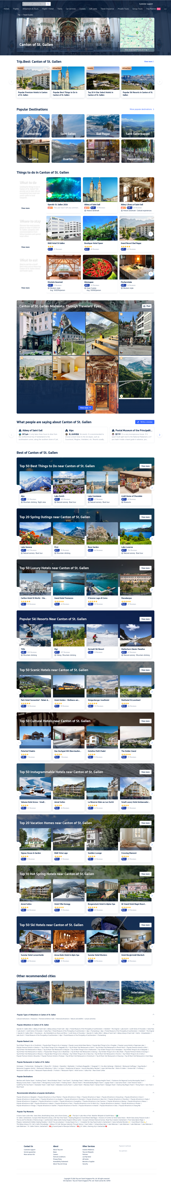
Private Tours (123, 9)
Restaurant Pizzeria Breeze (43, 1070)
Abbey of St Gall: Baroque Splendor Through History (66, 1124)
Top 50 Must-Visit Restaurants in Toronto (108, 1054)
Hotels (6, 9)
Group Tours (137, 9)
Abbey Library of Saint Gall (55, 1029)
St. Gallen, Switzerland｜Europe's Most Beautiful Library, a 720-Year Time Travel (42, 1118)
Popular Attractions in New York (97, 1099)
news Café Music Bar (107, 1068)
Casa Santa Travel (120, 1083)
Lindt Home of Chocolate (138, 1029)
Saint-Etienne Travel (134, 1083)
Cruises (83, 9)
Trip (19, 15)
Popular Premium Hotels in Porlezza (53, 1056)
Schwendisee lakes (101, 1124)
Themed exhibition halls (46, 1019)
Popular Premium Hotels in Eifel (137, 1047)
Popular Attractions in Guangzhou (70, 1101)
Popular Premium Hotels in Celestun (28, 1047)
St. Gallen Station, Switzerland (37, 1126)
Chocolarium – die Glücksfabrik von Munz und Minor (51, 1033)
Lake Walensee (113, 1124)
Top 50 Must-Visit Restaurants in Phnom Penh (110, 1047)
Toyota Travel (36, 1083)
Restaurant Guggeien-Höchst (26, 1068)
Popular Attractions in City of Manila (49, 1097)
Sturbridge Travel (77, 1080)
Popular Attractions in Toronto (67, 1105)
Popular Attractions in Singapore (27, 1101)
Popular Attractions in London (48, 1101)
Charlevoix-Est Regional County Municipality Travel (128, 1080)
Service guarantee (30, 1152)
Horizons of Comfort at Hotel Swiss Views (112, 1118)
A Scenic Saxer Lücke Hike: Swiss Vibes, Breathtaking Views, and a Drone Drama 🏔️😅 (44, 1116)
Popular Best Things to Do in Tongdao (104, 1045)
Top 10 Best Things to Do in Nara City (81, 1054)
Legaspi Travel (109, 1083)
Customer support (29, 1150)
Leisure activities (90, 1019)
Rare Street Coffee (99, 1070)
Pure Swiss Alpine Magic (135, 1120)
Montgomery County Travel (51, 1083)
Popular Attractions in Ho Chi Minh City (86, 1103)
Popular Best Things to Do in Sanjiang (55, 1045)
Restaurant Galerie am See (25, 1070)
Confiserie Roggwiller (83, 1066)
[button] (135, 4)
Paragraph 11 (96, 1066)
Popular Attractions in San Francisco (94, 1101)
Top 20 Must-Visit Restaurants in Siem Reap (139, 1056)
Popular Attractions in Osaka (140, 1099)
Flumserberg (95, 1031)
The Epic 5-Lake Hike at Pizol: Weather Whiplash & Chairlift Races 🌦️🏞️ (95, 1116)
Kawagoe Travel (110, 1085)
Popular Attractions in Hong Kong (112, 1097)
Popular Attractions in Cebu (108, 1105)
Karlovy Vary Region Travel (125, 1085)
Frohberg (140, 1068)
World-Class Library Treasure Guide (138, 1118)
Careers (55, 1154)
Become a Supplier (89, 1161)
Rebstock (118, 1066)
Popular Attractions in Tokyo (72, 1097)
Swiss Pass (150, 1029)
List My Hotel (87, 1157)
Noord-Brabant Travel (54, 1080)
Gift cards (93, 9)
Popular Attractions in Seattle (47, 1105)
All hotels (85, 1159)
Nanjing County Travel (24, 1083)
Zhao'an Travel (77, 1083)
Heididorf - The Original (111, 1029)
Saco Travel (149, 1085)
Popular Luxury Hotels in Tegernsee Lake (131, 1045)
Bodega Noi (39, 1066)
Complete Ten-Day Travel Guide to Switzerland (96, 1122)
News (55, 1152)
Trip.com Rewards (88, 1152)
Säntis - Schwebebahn (143, 1033)
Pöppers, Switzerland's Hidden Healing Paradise (32, 1122)
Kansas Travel (99, 1085)
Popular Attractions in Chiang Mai (129, 1105)
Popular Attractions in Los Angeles (52, 1099)
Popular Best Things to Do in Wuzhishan (56, 1052)
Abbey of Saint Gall (39, 1029)
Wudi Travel (20, 1087)
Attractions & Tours (30, 9)
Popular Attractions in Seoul (134, 1097)
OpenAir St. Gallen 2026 (24, 1029)
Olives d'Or (47, 1066)
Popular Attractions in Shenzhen (118, 1099)
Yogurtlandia (142, 1066)
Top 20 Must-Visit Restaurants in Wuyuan (56, 1049)
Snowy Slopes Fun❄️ (72, 1122)
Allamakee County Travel (64, 1085)
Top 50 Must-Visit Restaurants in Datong (84, 1052)
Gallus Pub (88, 1070)
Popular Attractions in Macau (137, 1101)
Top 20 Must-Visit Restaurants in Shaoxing (109, 1056)
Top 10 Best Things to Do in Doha (133, 1054)
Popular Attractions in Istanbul (110, 1103)
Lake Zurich (124, 1029)
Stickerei (55, 1066)
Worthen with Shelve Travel (25, 1080)
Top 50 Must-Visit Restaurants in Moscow (30, 1054)
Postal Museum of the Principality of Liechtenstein (86, 1029)
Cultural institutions (23, 1019)
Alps (67, 1029)
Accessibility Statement (60, 1161)
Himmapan (20, 1066)
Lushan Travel (78, 1085)
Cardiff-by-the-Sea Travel (25, 1085)
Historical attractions (62, 1019)
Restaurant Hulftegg (129, 1066)
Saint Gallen (89, 1124)
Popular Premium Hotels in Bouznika (28, 1056)
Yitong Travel (139, 1085)
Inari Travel (66, 1080)
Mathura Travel (89, 1080)
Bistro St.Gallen (121, 1068)
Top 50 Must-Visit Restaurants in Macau (29, 1049)
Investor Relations (88, 1150)
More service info (29, 1154)
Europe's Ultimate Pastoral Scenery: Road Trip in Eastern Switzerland (104, 1120)
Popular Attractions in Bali (25, 1103)
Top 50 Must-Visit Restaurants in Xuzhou (29, 1052)
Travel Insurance (107, 9)
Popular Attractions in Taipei (91, 1097)
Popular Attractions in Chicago (26, 1105)
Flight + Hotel (48, 9)
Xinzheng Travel (41, 1080)
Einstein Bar (131, 1068)
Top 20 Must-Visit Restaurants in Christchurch (80, 1056)
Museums (34, 1019)
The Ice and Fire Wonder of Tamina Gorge (30, 1120)
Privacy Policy (57, 1159)
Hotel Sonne (79, 1070)
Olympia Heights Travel (103, 1080)
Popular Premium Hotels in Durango (136, 1052)
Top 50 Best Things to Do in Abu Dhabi (111, 1052)
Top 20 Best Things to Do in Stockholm (29, 1045)
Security (85, 1164)
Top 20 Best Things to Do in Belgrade (135, 1049)
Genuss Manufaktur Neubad (91, 1068)
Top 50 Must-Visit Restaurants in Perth (81, 1047)
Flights (16, 9)
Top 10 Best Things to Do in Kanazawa (110, 1049)
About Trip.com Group (60, 1164)
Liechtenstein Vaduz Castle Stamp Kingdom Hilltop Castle (63, 1120)
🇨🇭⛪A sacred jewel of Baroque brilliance (62, 1126)
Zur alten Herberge (107, 1066)
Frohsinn (57, 1070)
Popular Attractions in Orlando (88, 1105)
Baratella (63, 1066)
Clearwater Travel (40, 1085)
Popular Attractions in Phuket (131, 1103)
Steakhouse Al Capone (73, 1068)
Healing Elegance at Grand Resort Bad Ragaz (83, 1118)
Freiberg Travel (66, 1083)
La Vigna (61, 1068)
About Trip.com (58, 1150)
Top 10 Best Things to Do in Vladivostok (83, 1049)
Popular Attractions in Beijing (116, 1101)
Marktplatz (71, 1066)
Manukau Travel (89, 1085)
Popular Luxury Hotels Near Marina (80, 1045)
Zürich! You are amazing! (56, 1122)
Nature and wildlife (77, 1019)
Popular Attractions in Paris (63, 1103)
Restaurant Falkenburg (44, 1068)
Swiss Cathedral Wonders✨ (121, 1122)
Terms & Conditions (59, 1157)
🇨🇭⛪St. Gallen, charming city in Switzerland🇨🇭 (92, 1126)
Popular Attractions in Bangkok (26, 1097)
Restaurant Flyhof (67, 1070)
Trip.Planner (151, 9)
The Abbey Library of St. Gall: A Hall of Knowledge (32, 1124)
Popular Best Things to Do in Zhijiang (56, 1054)
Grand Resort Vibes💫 (139, 1122)
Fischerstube (29, 1066)
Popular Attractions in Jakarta (44, 1103)
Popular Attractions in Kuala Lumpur (28, 1099)
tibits (55, 1068)
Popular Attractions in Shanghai (75, 1099)
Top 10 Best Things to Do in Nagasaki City (54, 1047)
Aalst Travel (50, 1085)
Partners (85, 1154)
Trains (59, 9)
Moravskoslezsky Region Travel (93, 1083)
